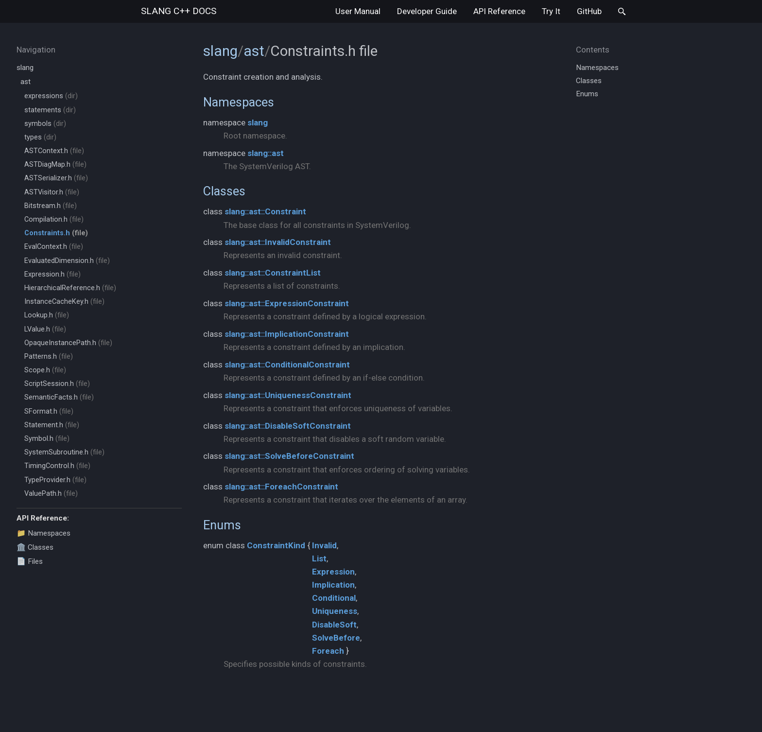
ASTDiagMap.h (55, 164)
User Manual (358, 11)
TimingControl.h (57, 466)
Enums (222, 525)
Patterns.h (48, 356)
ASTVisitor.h (51, 192)
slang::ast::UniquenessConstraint (288, 395)
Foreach (328, 651)
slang (178, 11)
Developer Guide (427, 11)
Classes (224, 191)
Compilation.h (54, 219)
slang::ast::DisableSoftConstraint (288, 426)
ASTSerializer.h (56, 178)
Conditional (334, 598)
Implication (333, 585)
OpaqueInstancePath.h (68, 343)
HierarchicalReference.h (70, 288)
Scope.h (45, 370)
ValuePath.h (51, 493)
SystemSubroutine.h (64, 452)
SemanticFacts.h (59, 397)
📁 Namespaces (43, 533)
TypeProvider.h (55, 480)
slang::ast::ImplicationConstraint (287, 334)
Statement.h (51, 425)
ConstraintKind (276, 545)
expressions (51, 96)
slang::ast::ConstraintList (273, 273)
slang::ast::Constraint (265, 211)
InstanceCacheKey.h (64, 301)
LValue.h (45, 329)
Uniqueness (334, 611)
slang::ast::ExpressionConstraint (287, 303)
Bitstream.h (50, 206)
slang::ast (265, 153)
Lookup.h (46, 315)
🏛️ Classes (35, 547)
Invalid (324, 545)
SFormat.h (48, 411)
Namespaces (238, 102)
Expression (333, 571)
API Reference (499, 11)
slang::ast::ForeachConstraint (281, 486)
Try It (551, 11)
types (40, 137)
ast (25, 81)
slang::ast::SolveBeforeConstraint (289, 456)
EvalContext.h (53, 247)
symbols (45, 124)
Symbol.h (46, 439)
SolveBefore (336, 638)
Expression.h (52, 274)
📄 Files (30, 561)
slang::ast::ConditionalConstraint (287, 364)
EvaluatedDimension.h (67, 261)
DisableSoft (334, 624)
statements (50, 110)
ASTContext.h (54, 151)
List (319, 558)
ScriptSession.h (57, 384)
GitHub (589, 11)
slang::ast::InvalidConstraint (278, 242)
